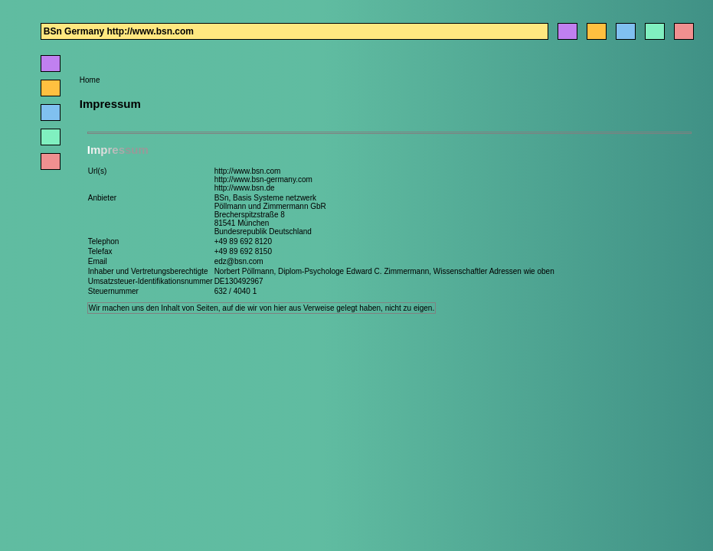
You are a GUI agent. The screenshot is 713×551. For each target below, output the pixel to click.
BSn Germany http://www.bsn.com (119, 31)
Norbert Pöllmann (244, 271)
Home (90, 80)
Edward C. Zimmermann (387, 271)
